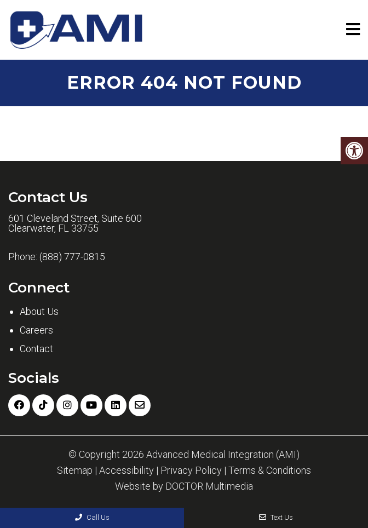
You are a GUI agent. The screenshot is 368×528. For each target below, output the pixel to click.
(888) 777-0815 (72, 257)
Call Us (92, 517)
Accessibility (126, 470)
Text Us (276, 517)
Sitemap (75, 470)
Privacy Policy (191, 470)
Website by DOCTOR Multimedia (184, 486)
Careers (36, 330)
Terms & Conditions (269, 470)
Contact (36, 348)
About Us (39, 311)
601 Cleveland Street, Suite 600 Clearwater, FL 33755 (75, 223)
